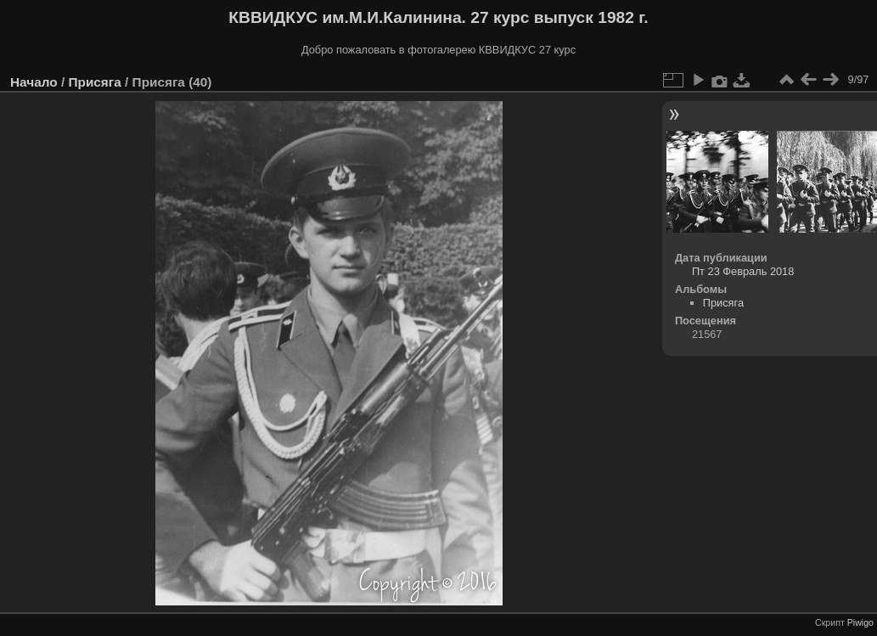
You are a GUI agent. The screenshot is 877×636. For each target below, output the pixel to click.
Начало (34, 82)
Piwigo (860, 622)
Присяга (94, 82)
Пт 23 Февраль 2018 (743, 271)
